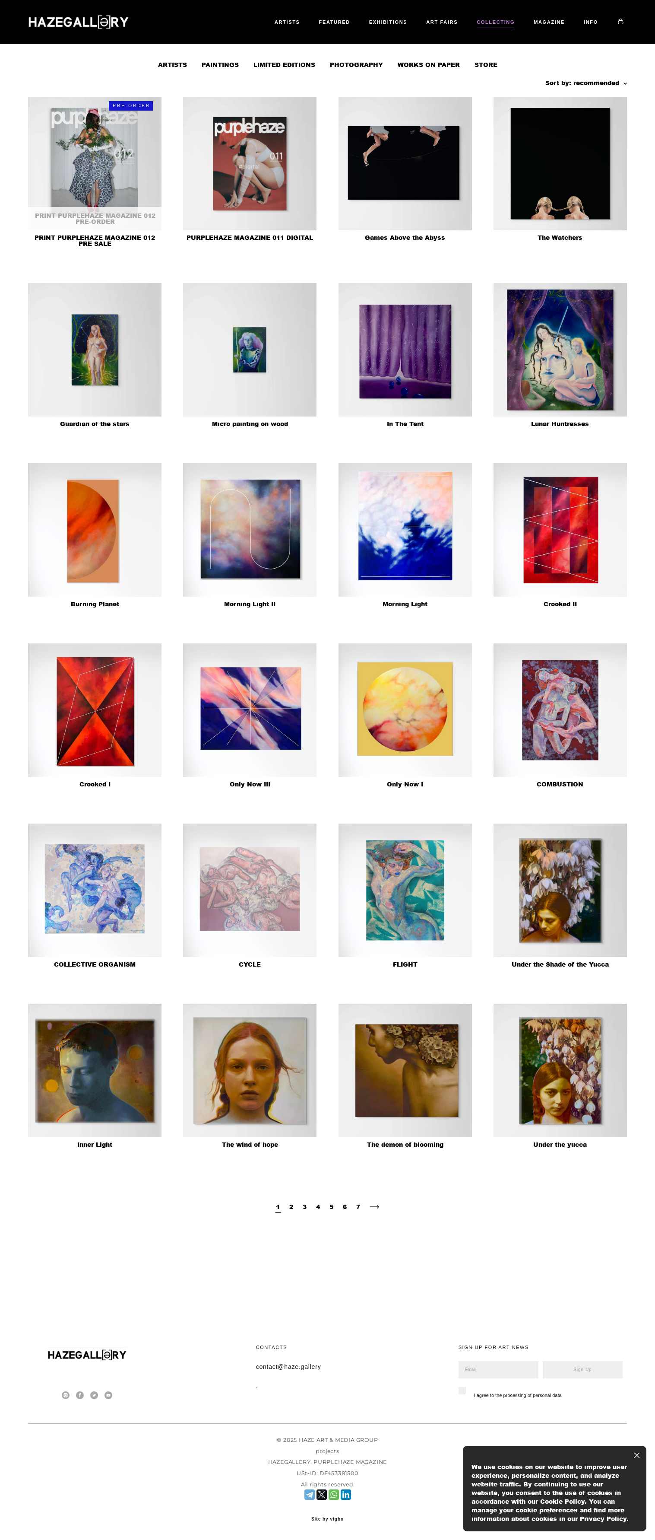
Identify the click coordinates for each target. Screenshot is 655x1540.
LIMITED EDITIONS (284, 103)
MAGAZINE (582, 35)
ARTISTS (320, 35)
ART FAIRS (475, 35)
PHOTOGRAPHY (356, 103)
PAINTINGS (220, 103)
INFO (591, 47)
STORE (486, 103)
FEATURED (367, 35)
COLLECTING (529, 35)
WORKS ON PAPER (429, 103)
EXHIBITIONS (421, 35)
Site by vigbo (327, 1519)
